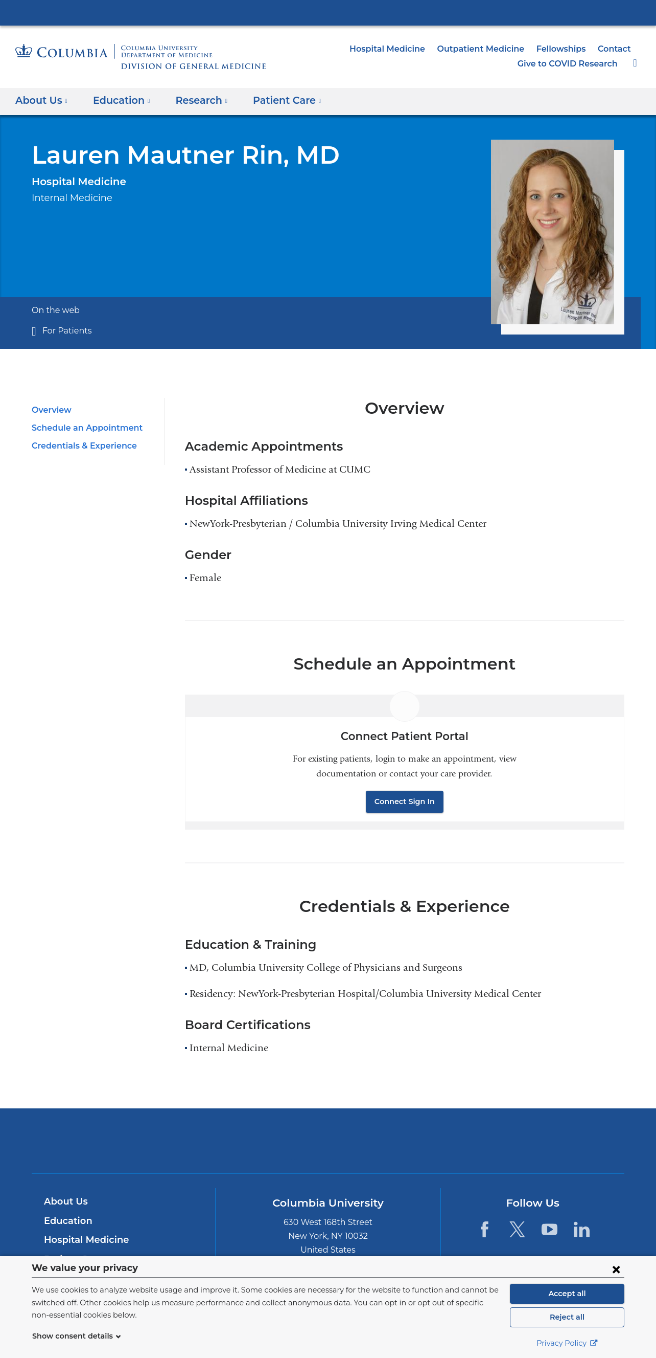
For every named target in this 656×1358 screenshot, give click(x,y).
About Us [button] (41, 100)
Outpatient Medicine (490, 48)
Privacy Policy (567, 1343)
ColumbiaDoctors (475, 1140)
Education (66, 1221)
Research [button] (194, 100)
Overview (50, 410)
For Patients (64, 330)
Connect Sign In (405, 801)
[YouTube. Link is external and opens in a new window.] (549, 1228)
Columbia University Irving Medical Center (328, 12)
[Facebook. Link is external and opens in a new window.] (484, 1228)
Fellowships (565, 48)
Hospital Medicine (404, 48)
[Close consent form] (616, 1269)
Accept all (567, 1293)
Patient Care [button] (276, 100)
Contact (615, 48)
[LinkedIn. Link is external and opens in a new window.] (581, 1228)
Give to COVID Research (570, 63)
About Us (64, 1201)
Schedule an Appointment (82, 428)
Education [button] (118, 100)
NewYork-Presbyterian (328, 1147)
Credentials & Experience (81, 445)
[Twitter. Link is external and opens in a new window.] (516, 1228)
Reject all (567, 1317)
